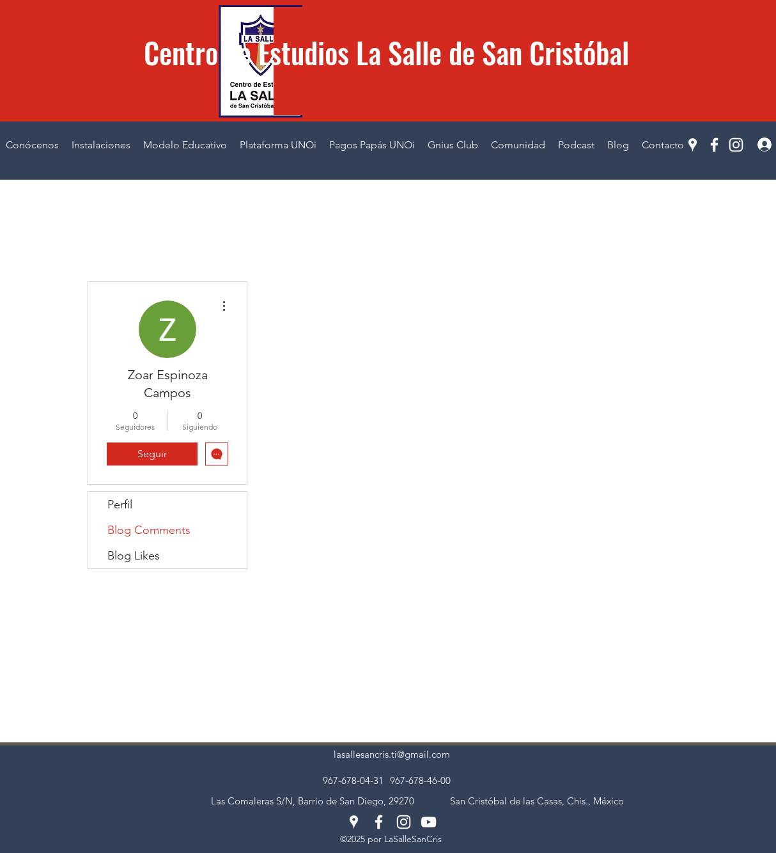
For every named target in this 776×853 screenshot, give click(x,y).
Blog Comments (148, 530)
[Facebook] (714, 145)
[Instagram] (736, 145)
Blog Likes (133, 556)
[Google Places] (692, 145)
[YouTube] (428, 822)
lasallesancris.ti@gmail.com (392, 754)
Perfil (119, 504)
